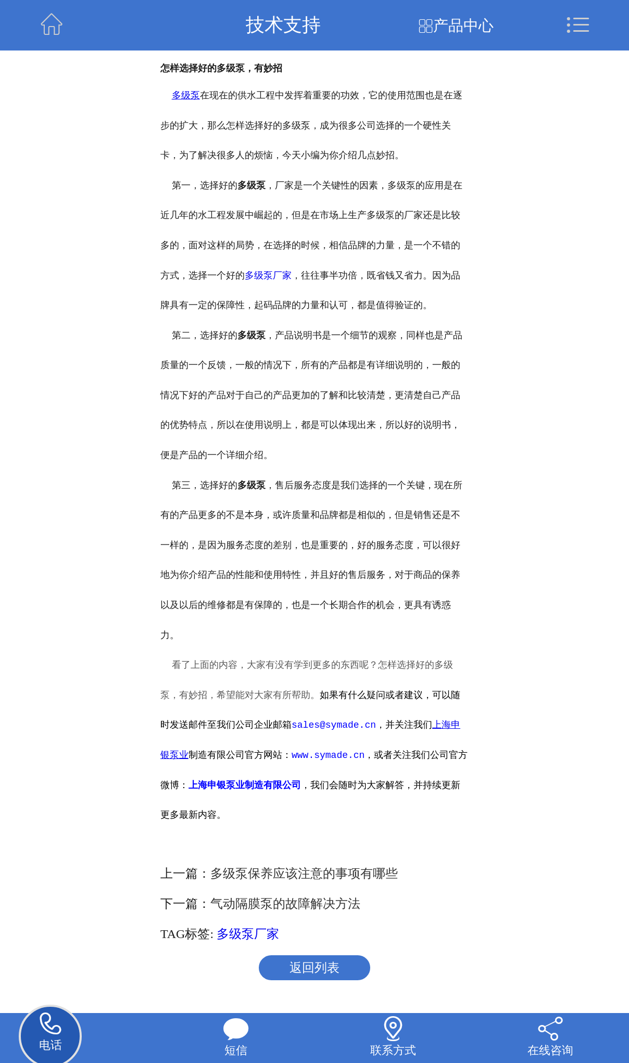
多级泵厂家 (268, 275)
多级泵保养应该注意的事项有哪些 (304, 873)
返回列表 (314, 968)
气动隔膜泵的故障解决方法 (285, 903)
